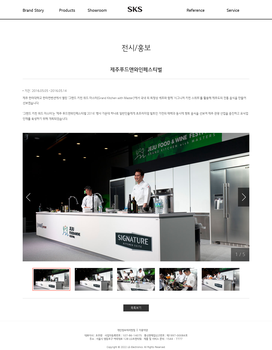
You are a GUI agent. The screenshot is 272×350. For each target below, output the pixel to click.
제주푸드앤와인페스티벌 (136, 70)
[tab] (51, 279)
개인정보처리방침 (126, 330)
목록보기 (136, 308)
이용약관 (143, 330)
